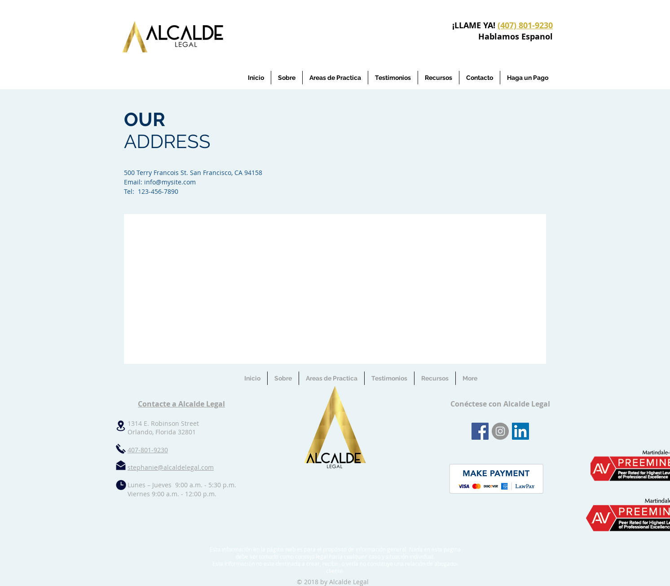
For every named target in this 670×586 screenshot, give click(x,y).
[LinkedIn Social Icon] (520, 431)
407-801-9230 (148, 450)
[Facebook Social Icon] (480, 431)
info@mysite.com (170, 182)
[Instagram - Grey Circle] (500, 431)
